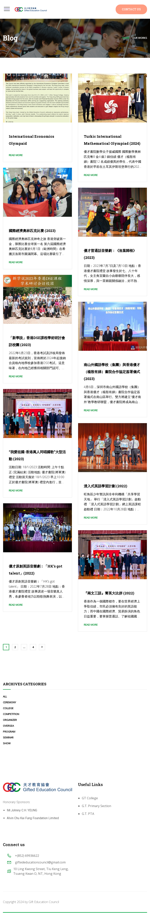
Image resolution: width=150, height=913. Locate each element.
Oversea (8, 725)
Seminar (8, 737)
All (5, 696)
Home (125, 38)
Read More (16, 155)
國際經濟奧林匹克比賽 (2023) (32, 230)
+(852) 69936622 (27, 855)
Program (9, 731)
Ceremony (9, 702)
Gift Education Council (44, 902)
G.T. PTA (88, 814)
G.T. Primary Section (96, 806)
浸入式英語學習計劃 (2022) (105, 486)
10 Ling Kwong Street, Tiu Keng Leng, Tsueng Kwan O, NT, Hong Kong (41, 871)
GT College (90, 798)
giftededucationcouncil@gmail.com (40, 862)
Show (7, 743)
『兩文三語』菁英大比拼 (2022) (109, 593)
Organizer (10, 720)
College (8, 708)
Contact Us (131, 9)
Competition (11, 714)
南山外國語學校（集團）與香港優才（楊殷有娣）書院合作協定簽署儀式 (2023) (112, 371)
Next (42, 647)
